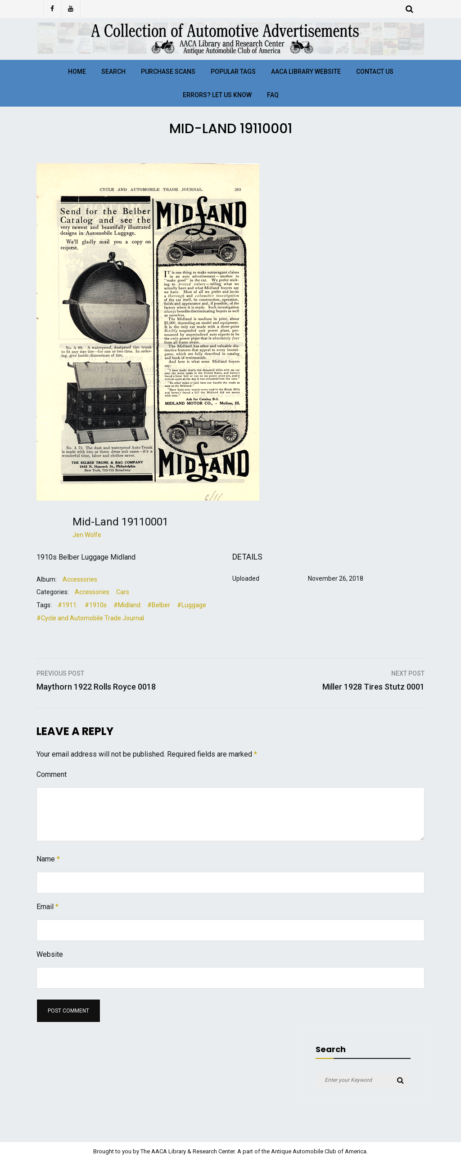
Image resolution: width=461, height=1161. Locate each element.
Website (49, 954)
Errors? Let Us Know (217, 95)
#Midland (126, 605)
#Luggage (191, 605)
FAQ (273, 95)
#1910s (96, 605)
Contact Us (374, 71)
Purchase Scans (168, 71)
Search (113, 71)
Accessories (80, 579)
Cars (122, 592)
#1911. (68, 605)
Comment (51, 774)
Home (77, 71)
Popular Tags (233, 71)
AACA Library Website (306, 71)
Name (48, 859)
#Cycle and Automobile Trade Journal (90, 618)
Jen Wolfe (86, 534)
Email (47, 906)
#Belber (158, 605)
